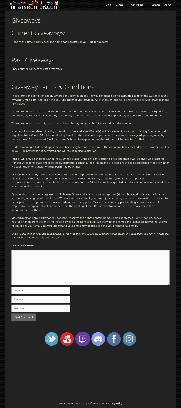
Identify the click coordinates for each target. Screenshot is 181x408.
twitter (74, 42)
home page (62, 42)
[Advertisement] (90, 373)
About (167, 4)
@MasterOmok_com (24, 99)
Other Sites (140, 4)
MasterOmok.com (128, 95)
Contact (155, 4)
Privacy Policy (114, 403)
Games (122, 4)
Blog (108, 4)
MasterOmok (85, 99)
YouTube (88, 42)
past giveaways (52, 69)
